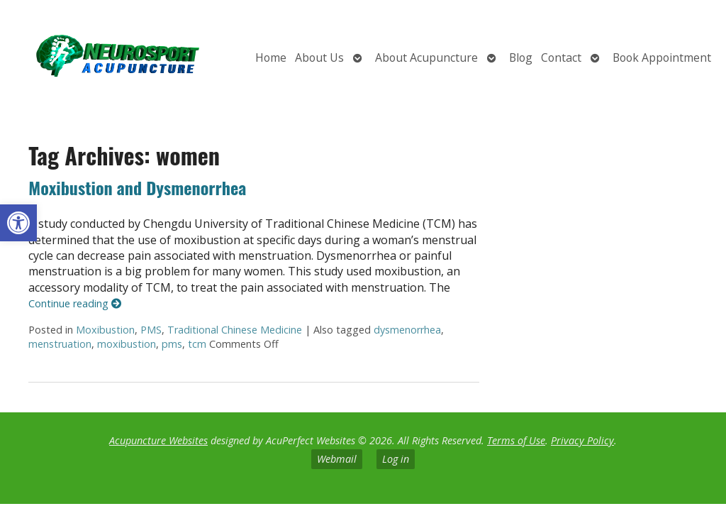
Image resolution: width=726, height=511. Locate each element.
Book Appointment (662, 57)
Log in (395, 459)
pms (172, 344)
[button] (18, 222)
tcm (197, 344)
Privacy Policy (582, 440)
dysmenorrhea (407, 329)
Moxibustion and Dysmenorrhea (137, 187)
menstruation (59, 344)
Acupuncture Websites (158, 440)
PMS (151, 329)
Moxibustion (105, 329)
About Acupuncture (426, 57)
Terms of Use (516, 440)
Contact (561, 57)
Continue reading (74, 303)
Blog (520, 57)
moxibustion (126, 344)
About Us (319, 57)
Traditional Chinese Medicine (234, 329)
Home (270, 57)
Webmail (337, 459)
